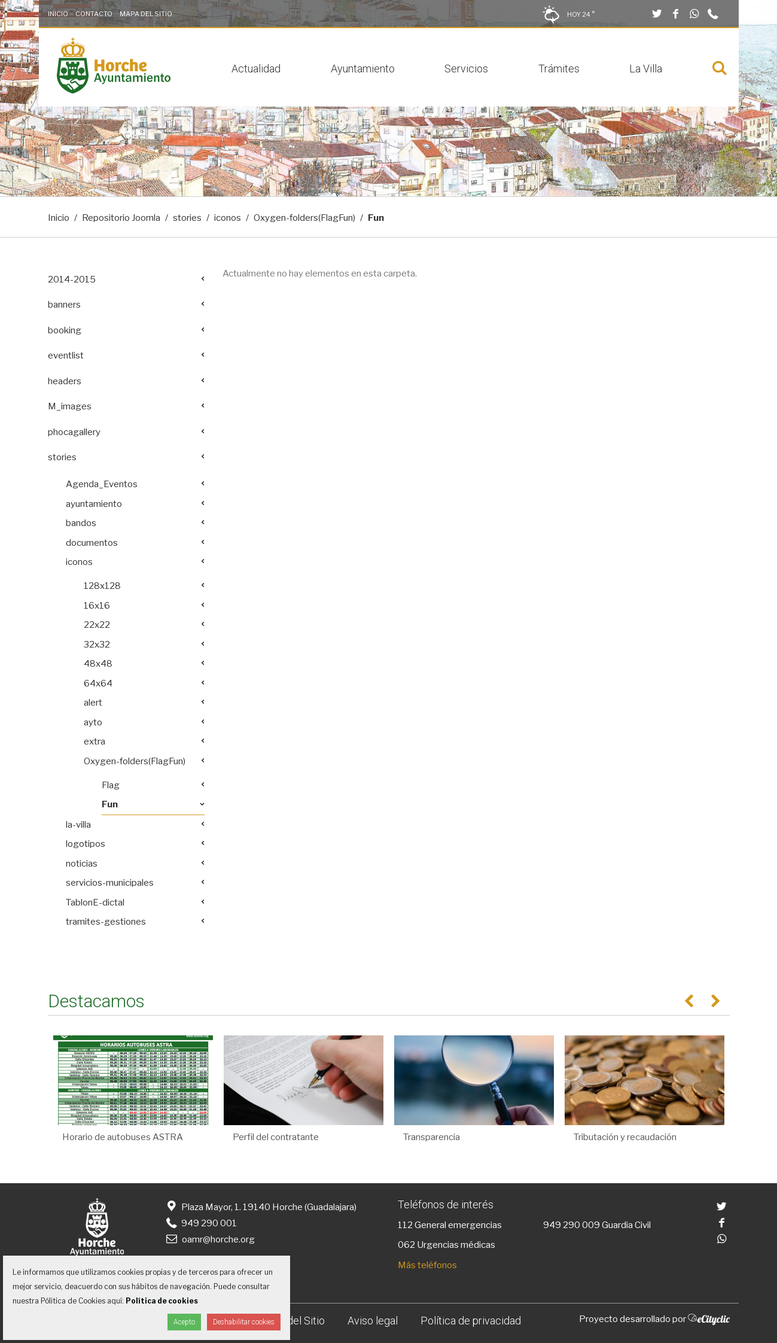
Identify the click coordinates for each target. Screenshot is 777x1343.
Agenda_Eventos (102, 484)
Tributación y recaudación (625, 1137)
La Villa (645, 68)
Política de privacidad (471, 1320)
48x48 (98, 663)
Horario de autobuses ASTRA (122, 1137)
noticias (81, 863)
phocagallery (74, 432)
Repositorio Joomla (121, 217)
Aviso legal (373, 1320)
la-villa (78, 824)
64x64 (98, 683)
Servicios (466, 68)
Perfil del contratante (276, 1137)
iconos (227, 217)
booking (64, 330)
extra (94, 741)
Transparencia (431, 1137)
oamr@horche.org (209, 1239)
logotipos (85, 843)
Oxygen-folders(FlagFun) (304, 217)
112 (405, 1225)
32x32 (97, 644)
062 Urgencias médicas (446, 1244)
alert (93, 702)
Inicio (58, 14)
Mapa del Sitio (146, 14)
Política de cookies (162, 1300)
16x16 (97, 605)
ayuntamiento (94, 504)
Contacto (93, 14)
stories (187, 217)
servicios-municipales (110, 882)
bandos (81, 523)
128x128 (102, 586)
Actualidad (256, 68)
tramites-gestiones (106, 921)
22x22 (97, 624)
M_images (70, 406)
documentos (92, 542)
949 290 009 (571, 1225)
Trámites (559, 68)
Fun (110, 804)
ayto (93, 722)
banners (64, 304)
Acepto (184, 1322)
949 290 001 (200, 1223)
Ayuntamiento (363, 68)
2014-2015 (72, 279)
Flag (111, 785)
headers (64, 381)
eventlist (66, 355)
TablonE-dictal (95, 902)
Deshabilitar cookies (244, 1322)
